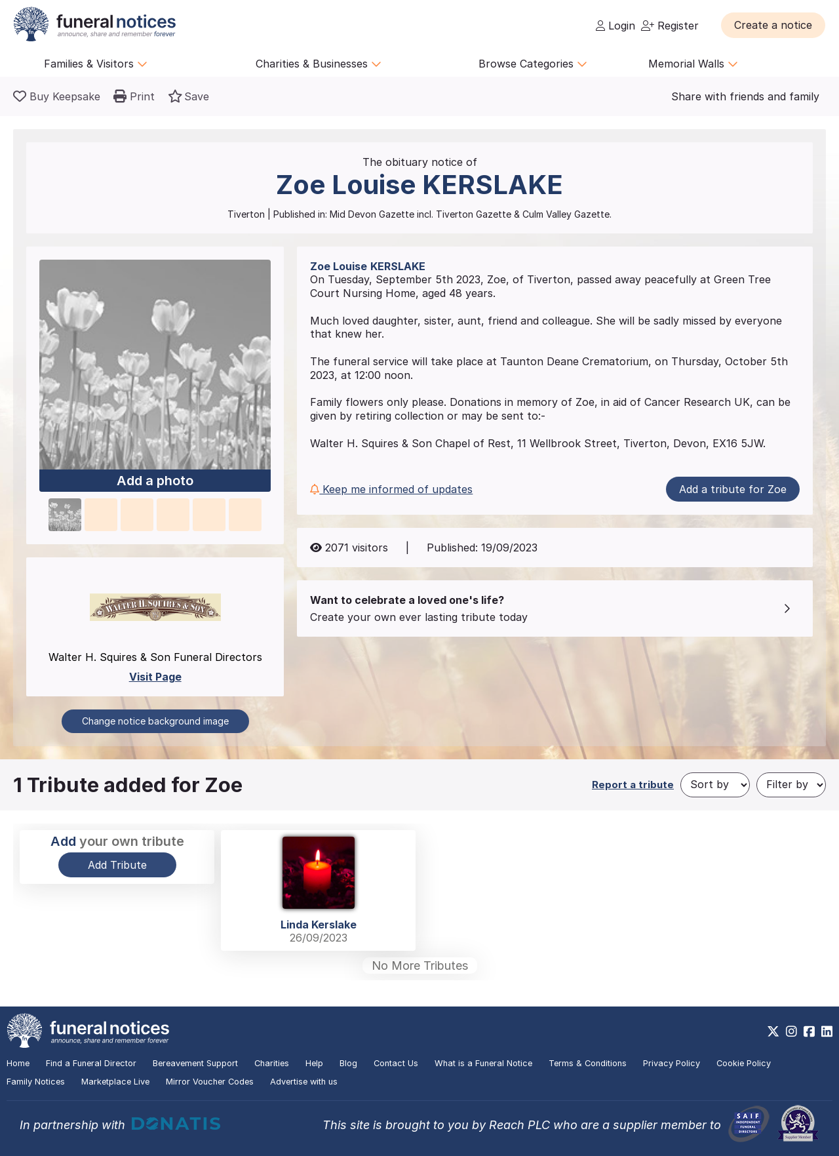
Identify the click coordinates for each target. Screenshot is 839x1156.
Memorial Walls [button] (693, 63)
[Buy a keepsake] (56, 96)
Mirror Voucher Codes (210, 1081)
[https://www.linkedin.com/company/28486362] (826, 1031)
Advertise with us (304, 1081)
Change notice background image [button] (155, 721)
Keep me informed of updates (391, 489)
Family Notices (36, 1081)
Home (18, 1063)
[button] (773, 24)
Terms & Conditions (588, 1063)
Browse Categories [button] (532, 63)
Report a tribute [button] (633, 784)
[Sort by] (715, 784)
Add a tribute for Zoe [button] (733, 489)
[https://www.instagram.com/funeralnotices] (791, 1031)
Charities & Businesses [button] (318, 63)
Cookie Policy (743, 1063)
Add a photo (155, 480)
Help (314, 1063)
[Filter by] (791, 784)
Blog (348, 1063)
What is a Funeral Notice (483, 1063)
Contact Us (396, 1063)
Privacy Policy (671, 1063)
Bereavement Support (195, 1063)
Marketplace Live (115, 1081)
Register (670, 25)
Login (615, 25)
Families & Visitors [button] (95, 63)
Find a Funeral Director (91, 1063)
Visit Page (155, 676)
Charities (271, 1063)
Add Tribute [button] (117, 864)
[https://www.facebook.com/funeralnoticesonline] (809, 1031)
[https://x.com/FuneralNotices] (773, 1031)
